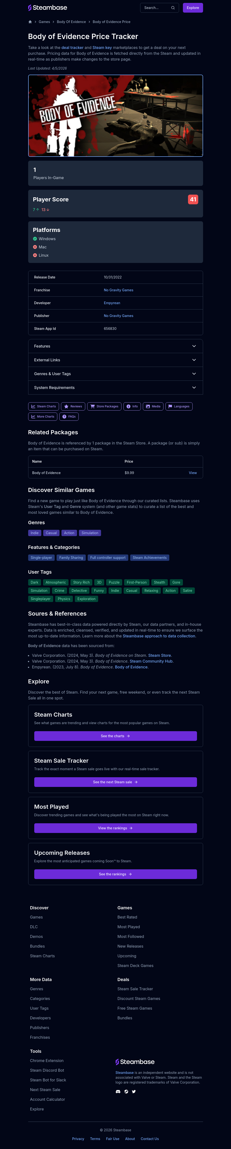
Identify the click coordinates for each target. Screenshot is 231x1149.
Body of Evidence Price (111, 22)
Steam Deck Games (136, 965)
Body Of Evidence (71, 22)
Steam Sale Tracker (135, 988)
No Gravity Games (118, 290)
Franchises (40, 1037)
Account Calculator (47, 1099)
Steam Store (159, 655)
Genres (36, 988)
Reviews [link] (73, 406)
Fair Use (113, 1139)
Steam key (102, 47)
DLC (34, 926)
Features (115, 346)
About (130, 1139)
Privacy (78, 1139)
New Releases (131, 946)
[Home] (30, 22)
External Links (115, 360)
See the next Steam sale (115, 782)
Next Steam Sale (45, 1089)
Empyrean (112, 303)
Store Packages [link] (104, 406)
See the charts (115, 736)
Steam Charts (42, 955)
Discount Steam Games (139, 998)
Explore (193, 8)
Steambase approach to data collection (159, 636)
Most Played (129, 926)
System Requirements (115, 387)
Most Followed (131, 936)
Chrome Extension (47, 1060)
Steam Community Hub (151, 661)
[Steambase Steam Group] (126, 1092)
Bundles (37, 946)
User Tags (39, 1008)
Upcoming (127, 955)
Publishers (39, 1027)
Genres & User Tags (115, 374)
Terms (95, 1139)
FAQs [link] (69, 417)
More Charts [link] (42, 417)
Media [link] (153, 406)
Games (44, 22)
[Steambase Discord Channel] (118, 1092)
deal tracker (72, 47)
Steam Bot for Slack (48, 1080)
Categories (40, 998)
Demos (36, 936)
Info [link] (132, 406)
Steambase (125, 1072)
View (193, 473)
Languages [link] (179, 406)
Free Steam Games (135, 1008)
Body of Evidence (46, 473)
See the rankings (115, 874)
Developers (40, 1017)
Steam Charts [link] (43, 406)
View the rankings (115, 828)
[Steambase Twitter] (134, 1092)
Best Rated (127, 917)
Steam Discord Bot (47, 1070)
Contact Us (150, 1139)
